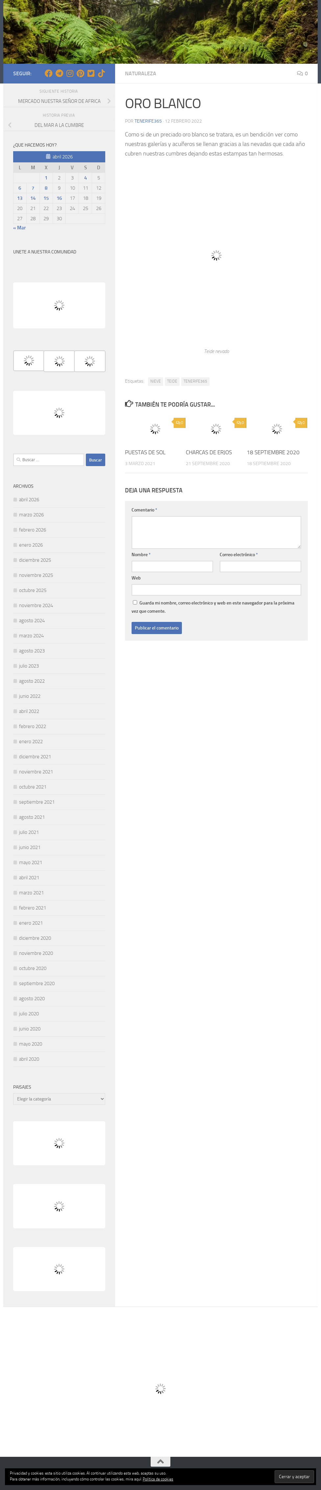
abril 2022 (29, 711)
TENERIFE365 (195, 381)
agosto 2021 (32, 817)
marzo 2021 (31, 893)
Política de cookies (158, 1479)
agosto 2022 (32, 681)
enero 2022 (31, 742)
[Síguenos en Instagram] (70, 73)
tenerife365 (148, 121)
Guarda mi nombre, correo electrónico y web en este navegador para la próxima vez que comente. (213, 607)
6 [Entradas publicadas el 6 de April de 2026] (19, 188)
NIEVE (155, 381)
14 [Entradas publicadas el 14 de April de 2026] (33, 198)
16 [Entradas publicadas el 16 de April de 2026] (59, 198)
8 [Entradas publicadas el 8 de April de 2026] (46, 188)
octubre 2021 (32, 787)
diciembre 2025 (35, 560)
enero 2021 (31, 923)
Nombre (141, 554)
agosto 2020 (32, 999)
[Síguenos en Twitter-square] (91, 73)
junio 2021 (29, 847)
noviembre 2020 (36, 953)
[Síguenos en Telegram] (59, 73)
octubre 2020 (32, 968)
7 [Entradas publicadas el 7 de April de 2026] (33, 188)
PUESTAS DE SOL (145, 452)
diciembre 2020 (35, 938)
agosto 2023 (32, 651)
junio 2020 (29, 1029)
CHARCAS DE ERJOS (209, 452)
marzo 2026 (31, 515)
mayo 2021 (30, 862)
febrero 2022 (32, 726)
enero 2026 (31, 545)
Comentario (144, 510)
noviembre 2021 (36, 772)
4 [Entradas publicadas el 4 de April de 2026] (85, 178)
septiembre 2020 (37, 983)
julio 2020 (29, 1014)
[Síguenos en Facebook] (49, 73)
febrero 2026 (32, 530)
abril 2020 (29, 1059)
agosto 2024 (32, 621)
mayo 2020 (30, 1044)
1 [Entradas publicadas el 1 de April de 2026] (46, 178)
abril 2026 (29, 500)
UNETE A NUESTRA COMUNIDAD (44, 252)
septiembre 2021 (37, 802)
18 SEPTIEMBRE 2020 (273, 452)
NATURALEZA (140, 73)
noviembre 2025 (36, 575)
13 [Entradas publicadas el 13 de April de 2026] (19, 198)
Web (136, 578)
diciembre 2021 (35, 757)
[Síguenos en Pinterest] (80, 73)
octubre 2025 (32, 590)
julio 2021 (29, 832)
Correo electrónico (239, 554)
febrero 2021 (32, 908)
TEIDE (172, 381)
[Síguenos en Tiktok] (101, 73)
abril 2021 (29, 878)
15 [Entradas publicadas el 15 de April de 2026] (46, 198)
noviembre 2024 (36, 605)
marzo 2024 (31, 636)
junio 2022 (29, 696)
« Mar (19, 228)
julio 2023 (29, 666)
